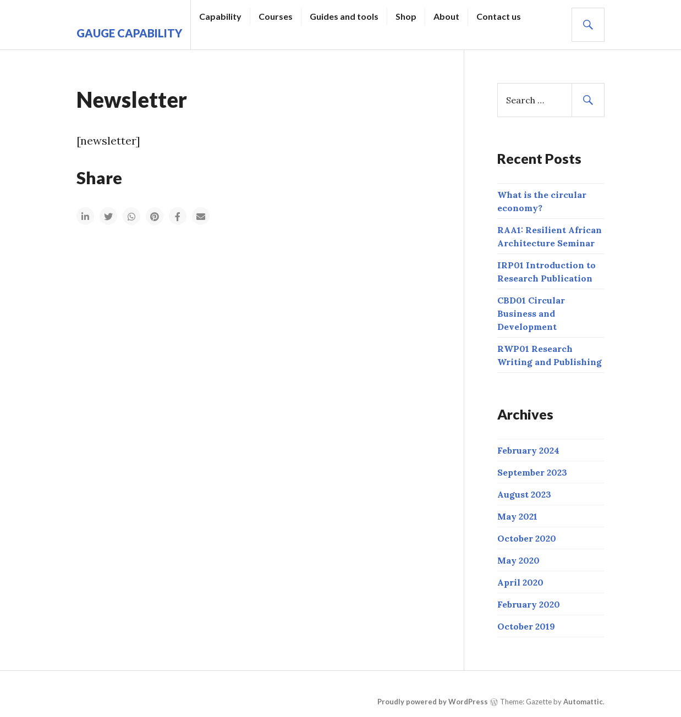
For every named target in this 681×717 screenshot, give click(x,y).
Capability (220, 16)
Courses (276, 16)
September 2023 (532, 472)
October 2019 (526, 626)
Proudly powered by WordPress (432, 701)
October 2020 (526, 538)
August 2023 (524, 494)
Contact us (498, 16)
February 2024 (528, 450)
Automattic (583, 701)
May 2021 (517, 516)
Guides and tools (344, 16)
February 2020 (528, 604)
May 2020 (518, 560)
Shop (406, 16)
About (446, 16)
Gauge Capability (129, 33)
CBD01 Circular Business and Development (531, 313)
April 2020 (520, 582)
